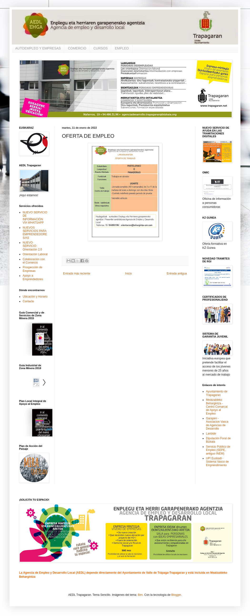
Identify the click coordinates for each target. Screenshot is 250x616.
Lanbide (211, 433)
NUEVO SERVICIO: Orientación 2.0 (32, 246)
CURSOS (100, 48)
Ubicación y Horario (35, 296)
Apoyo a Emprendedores (33, 277)
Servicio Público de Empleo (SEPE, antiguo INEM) (218, 450)
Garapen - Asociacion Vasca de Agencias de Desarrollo (217, 423)
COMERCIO (77, 48)
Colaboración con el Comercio (34, 261)
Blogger (176, 594)
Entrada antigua (177, 273)
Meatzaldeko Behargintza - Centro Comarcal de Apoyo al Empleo (217, 406)
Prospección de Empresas (32, 269)
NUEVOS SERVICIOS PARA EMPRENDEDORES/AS (35, 233)
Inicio (128, 273)
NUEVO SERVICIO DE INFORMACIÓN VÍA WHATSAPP (35, 217)
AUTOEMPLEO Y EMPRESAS (38, 48)
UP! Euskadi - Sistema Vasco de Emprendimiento (217, 462)
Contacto (28, 301)
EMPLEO (122, 48)
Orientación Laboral (35, 254)
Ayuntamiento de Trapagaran (216, 393)
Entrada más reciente (76, 273)
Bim (140, 594)
